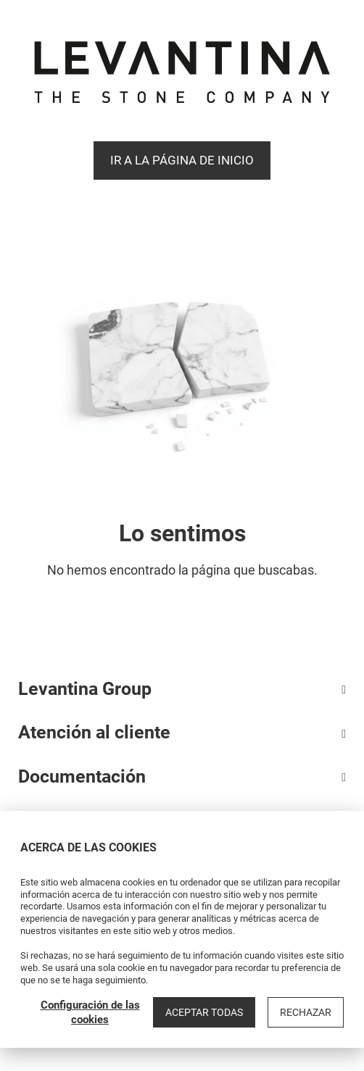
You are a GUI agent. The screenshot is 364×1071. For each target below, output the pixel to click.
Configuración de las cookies (90, 1012)
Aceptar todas (204, 1012)
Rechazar (305, 1012)
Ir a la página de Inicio (182, 160)
